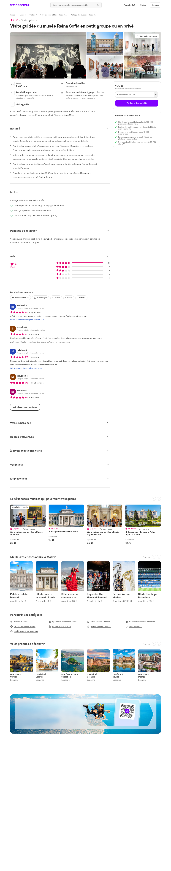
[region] (85, 524)
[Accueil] (13, 15)
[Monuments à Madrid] (60, 626)
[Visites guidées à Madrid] (99, 626)
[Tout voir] (146, 557)
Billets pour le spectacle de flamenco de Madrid (69, 595)
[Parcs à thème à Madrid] (98, 621)
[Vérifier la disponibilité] (136, 103)
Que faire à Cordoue (15, 675)
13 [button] (16, 20)
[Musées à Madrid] (19, 621)
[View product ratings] (14, 20)
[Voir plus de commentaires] (25, 407)
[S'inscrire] (155, 5)
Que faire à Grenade (92, 675)
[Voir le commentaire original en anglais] (26, 368)
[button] (142, 5)
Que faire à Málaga (143, 675)
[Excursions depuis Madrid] (22, 626)
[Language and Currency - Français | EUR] (129, 5)
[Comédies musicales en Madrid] (140, 621)
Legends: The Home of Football (97, 595)
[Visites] (32, 15)
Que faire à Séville (118, 675)
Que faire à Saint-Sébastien (69, 675)
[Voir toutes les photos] (147, 35)
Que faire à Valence (41, 675)
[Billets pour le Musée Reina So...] (54, 15)
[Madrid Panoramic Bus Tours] (24, 631)
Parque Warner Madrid (122, 595)
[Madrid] (23, 15)
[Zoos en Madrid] (133, 626)
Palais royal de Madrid (19, 595)
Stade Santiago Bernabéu (147, 595)
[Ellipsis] (38, 16)
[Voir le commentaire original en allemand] (27, 319)
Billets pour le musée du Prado (45, 595)
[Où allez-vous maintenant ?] (76, 5)
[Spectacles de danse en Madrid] (63, 621)
